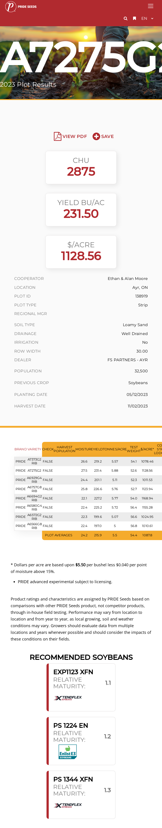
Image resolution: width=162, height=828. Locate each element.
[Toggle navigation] (151, 6)
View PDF (70, 136)
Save (103, 136)
